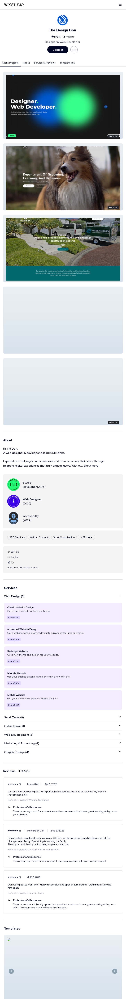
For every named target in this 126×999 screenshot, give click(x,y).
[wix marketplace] (14, 5)
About (26, 62)
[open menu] (120, 4)
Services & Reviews (45, 62)
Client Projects (10, 62)
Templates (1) (67, 62)
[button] (63, 105)
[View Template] (63, 961)
